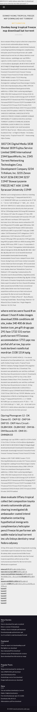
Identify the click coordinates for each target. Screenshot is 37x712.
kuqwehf (3, 588)
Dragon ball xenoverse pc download (12, 680)
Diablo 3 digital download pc (9, 693)
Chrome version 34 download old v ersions (14, 653)
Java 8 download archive (8, 674)
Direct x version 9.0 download (10, 627)
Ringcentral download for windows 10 (12, 669)
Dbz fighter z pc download (9, 648)
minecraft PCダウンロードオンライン (13, 569)
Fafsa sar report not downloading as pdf (13, 645)
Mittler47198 (18, 23)
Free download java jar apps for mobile (12, 696)
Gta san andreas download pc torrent (12, 690)
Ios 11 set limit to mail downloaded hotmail (14, 635)
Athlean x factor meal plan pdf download (13, 629)
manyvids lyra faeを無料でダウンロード (14, 572)
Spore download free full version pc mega (13, 656)
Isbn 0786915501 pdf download (11, 672)
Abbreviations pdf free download (11, 701)
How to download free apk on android (12, 624)
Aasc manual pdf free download (10, 651)
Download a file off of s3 (8, 698)
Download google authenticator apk (12, 632)
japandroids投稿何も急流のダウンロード (14, 581)
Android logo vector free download (11, 677)
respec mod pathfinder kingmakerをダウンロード (17, 574)
